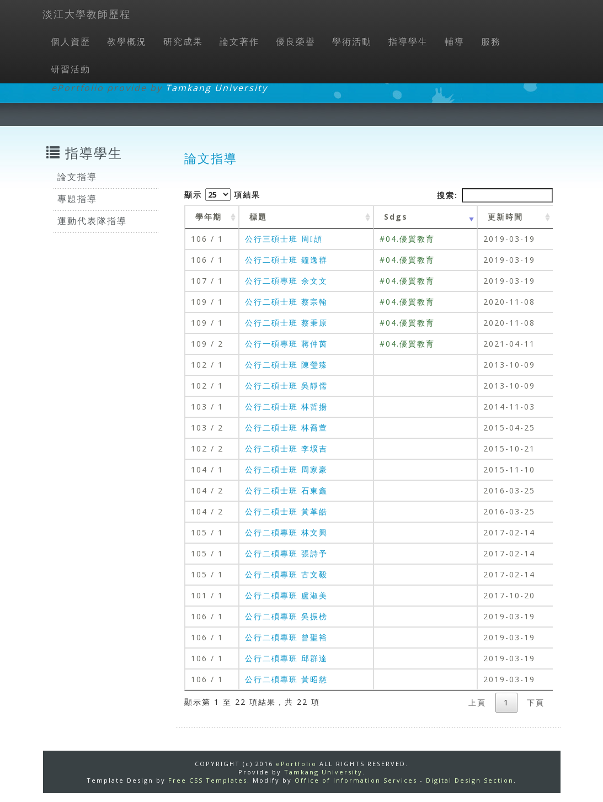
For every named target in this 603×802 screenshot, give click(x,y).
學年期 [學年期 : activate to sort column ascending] (208, 216)
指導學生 (408, 41)
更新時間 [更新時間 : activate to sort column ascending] (505, 216)
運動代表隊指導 (92, 221)
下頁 (536, 702)
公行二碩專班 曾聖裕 (286, 637)
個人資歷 (70, 41)
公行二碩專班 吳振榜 (286, 616)
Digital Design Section (470, 780)
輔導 (455, 41)
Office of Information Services (356, 780)
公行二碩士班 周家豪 (286, 469)
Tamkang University (217, 88)
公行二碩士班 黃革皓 (286, 511)
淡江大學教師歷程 (86, 13)
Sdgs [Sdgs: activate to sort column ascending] (396, 216)
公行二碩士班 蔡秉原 (286, 322)
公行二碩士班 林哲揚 (286, 406)
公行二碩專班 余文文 (286, 280)
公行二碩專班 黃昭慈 (286, 679)
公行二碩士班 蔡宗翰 (286, 301)
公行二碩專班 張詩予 (286, 553)
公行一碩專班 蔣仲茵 (286, 343)
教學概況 (127, 41)
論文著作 (239, 41)
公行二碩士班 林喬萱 (286, 427)
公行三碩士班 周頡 (284, 238)
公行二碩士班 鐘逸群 (286, 259)
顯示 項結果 (222, 194)
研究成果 (183, 41)
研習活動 (70, 69)
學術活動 (352, 41)
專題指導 (77, 199)
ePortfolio (296, 763)
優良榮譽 (296, 41)
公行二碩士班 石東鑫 (286, 490)
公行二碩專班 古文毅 (286, 574)
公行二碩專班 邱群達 (286, 658)
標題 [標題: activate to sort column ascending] (258, 216)
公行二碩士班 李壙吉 (286, 448)
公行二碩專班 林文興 (286, 532)
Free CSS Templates (207, 780)
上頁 (477, 702)
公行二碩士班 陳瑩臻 (286, 364)
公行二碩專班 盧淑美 (286, 595)
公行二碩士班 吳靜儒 (286, 385)
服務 (491, 41)
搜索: (495, 195)
